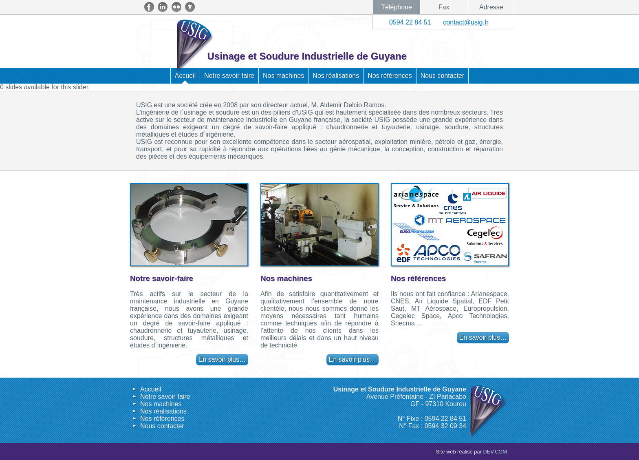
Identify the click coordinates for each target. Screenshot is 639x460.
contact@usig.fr (465, 22)
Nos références (390, 75)
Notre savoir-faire (229, 75)
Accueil (185, 75)
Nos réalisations (336, 75)
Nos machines (283, 75)
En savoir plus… (222, 359)
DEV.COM (495, 452)
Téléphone (396, 7)
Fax (444, 7)
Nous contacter (443, 75)
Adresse (491, 7)
